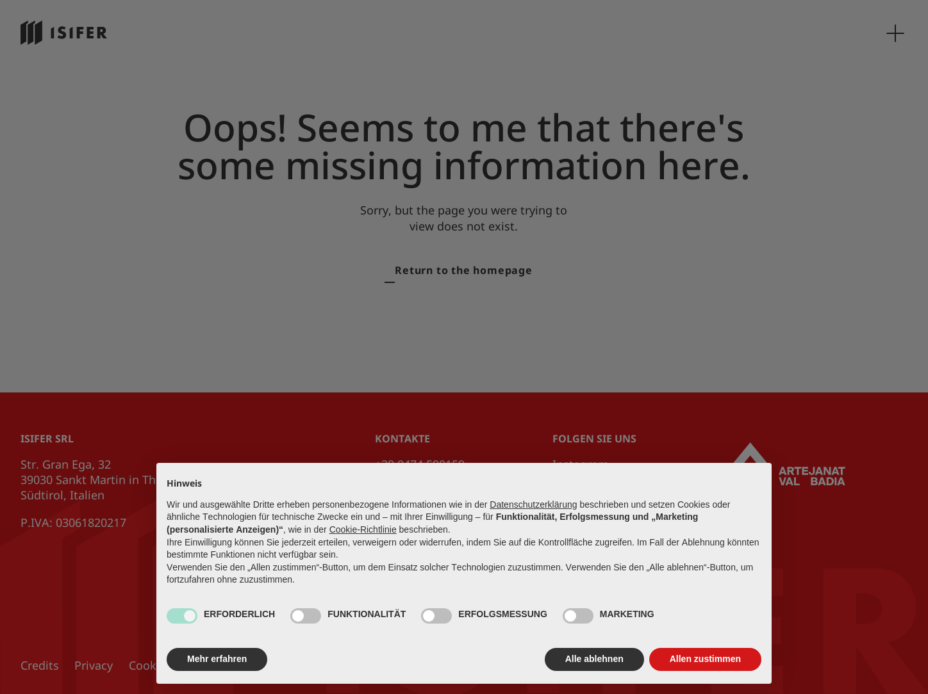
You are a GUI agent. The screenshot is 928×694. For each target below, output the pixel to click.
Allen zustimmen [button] (705, 659)
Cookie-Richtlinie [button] (363, 529)
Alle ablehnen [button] (594, 659)
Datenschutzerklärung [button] (533, 504)
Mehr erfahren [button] (217, 659)
